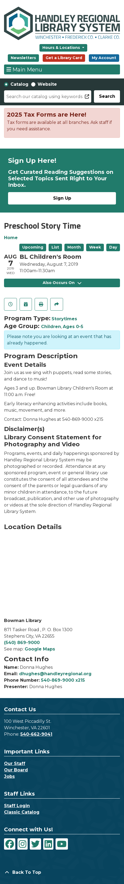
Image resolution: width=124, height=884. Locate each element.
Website (47, 84)
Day (113, 247)
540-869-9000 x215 (63, 680)
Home (11, 237)
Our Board (16, 769)
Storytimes (64, 318)
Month (74, 247)
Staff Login (17, 805)
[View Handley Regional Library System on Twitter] (35, 844)
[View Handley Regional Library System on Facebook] (9, 844)
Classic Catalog (21, 812)
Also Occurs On (62, 282)
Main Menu (24, 69)
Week (95, 247)
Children (51, 326)
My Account (104, 57)
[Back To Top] (62, 872)
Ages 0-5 (73, 326)
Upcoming (32, 247)
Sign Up (62, 198)
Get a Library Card (64, 57)
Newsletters (23, 57)
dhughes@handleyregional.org (55, 673)
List (55, 247)
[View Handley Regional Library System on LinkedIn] (48, 844)
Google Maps (40, 649)
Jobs (9, 776)
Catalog (19, 84)
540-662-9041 (36, 734)
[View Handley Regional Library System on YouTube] (62, 844)
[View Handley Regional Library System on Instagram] (22, 844)
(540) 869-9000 (22, 642)
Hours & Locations (61, 47)
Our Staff (14, 763)
